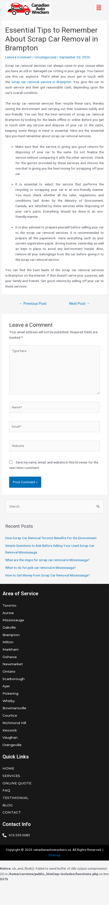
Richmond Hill (14, 723)
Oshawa (9, 657)
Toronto (9, 605)
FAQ (6, 790)
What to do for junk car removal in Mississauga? (40, 568)
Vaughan (10, 737)
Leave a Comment (18, 57)
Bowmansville (14, 708)
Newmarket (12, 664)
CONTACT (11, 812)
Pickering (10, 693)
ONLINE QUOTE (16, 783)
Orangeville (12, 745)
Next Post (79, 303)
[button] (99, 7)
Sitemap (54, 855)
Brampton (11, 635)
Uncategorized (45, 57)
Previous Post (33, 303)
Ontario (8, 671)
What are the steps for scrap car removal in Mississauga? (47, 560)
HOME (8, 768)
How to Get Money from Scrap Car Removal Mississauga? (47, 575)
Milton (7, 642)
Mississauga (13, 620)
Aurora (8, 613)
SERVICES (11, 776)
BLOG (7, 805)
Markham (10, 649)
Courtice (9, 715)
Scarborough (13, 679)
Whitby (8, 701)
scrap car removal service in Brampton (41, 82)
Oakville (9, 627)
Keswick (9, 730)
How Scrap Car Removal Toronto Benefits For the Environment (51, 538)
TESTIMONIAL (15, 798)
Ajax (6, 686)
